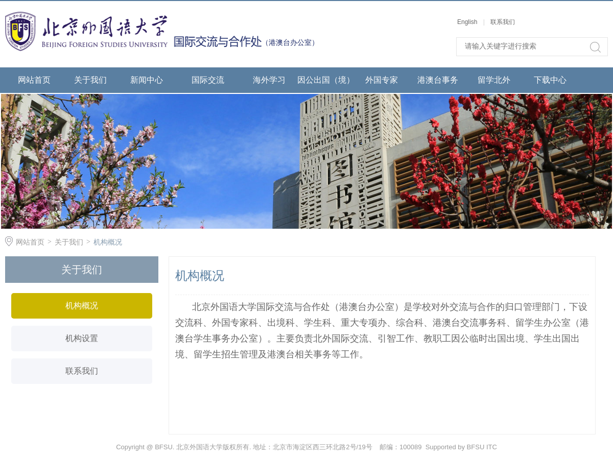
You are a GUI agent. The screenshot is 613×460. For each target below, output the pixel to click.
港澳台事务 (437, 80)
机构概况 (107, 242)
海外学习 (269, 80)
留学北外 (494, 80)
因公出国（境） (325, 80)
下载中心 (550, 80)
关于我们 (90, 80)
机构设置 (81, 338)
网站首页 (34, 80)
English (468, 22)
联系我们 (502, 22)
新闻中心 (146, 80)
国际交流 (208, 80)
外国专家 (381, 80)
